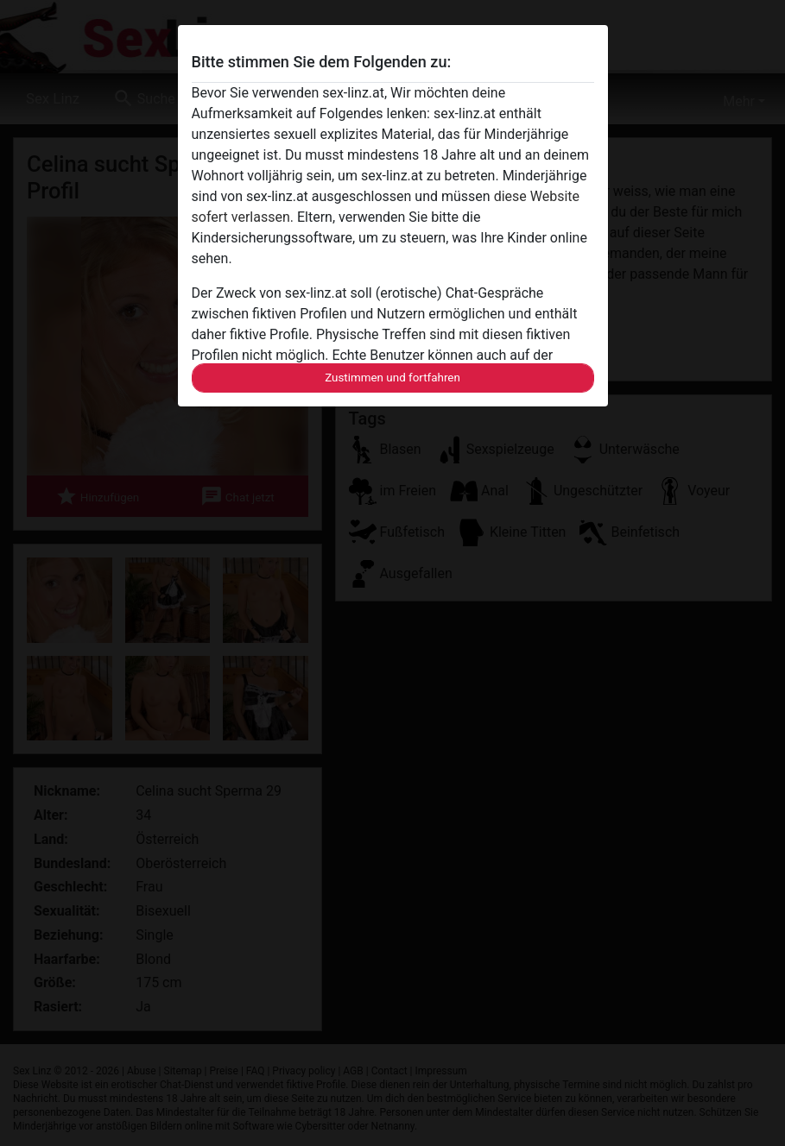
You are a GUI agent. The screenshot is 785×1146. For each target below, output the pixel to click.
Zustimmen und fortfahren (392, 377)
